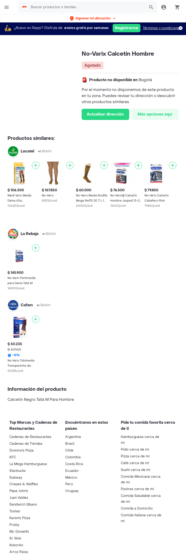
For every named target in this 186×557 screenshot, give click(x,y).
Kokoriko (16, 545)
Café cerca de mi (135, 463)
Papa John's (18, 491)
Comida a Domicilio (137, 508)
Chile (69, 450)
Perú (69, 484)
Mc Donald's (19, 531)
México (71, 477)
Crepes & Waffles (23, 484)
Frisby (14, 525)
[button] (93, 18)
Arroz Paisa (18, 552)
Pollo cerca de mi (135, 449)
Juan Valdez (18, 498)
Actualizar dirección (105, 114)
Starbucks (17, 471)
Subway (15, 477)
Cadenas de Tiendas (25, 443)
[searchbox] (86, 7)
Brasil (69, 443)
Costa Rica (74, 464)
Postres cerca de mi (137, 489)
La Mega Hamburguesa (28, 464)
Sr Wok (15, 538)
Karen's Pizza (19, 518)
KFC (12, 457)
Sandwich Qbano (23, 504)
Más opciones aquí (154, 114)
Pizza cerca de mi (135, 456)
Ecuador (72, 471)
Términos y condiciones (162, 28)
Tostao (14, 511)
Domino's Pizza (21, 450)
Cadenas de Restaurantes (30, 437)
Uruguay (72, 491)
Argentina (73, 437)
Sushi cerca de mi (135, 470)
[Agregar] (35, 165)
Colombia (73, 457)
